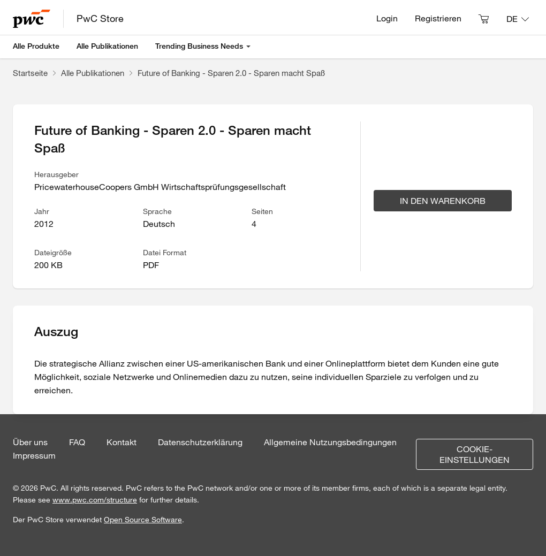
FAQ (77, 442)
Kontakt (121, 442)
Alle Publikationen (107, 46)
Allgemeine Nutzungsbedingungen (330, 442)
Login (387, 18)
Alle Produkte (36, 46)
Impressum (34, 455)
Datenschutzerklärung (200, 442)
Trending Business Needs (199, 46)
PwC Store (100, 18)
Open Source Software (143, 519)
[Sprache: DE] (517, 19)
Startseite (30, 73)
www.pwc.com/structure (94, 500)
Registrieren (438, 18)
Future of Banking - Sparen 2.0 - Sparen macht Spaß (231, 73)
